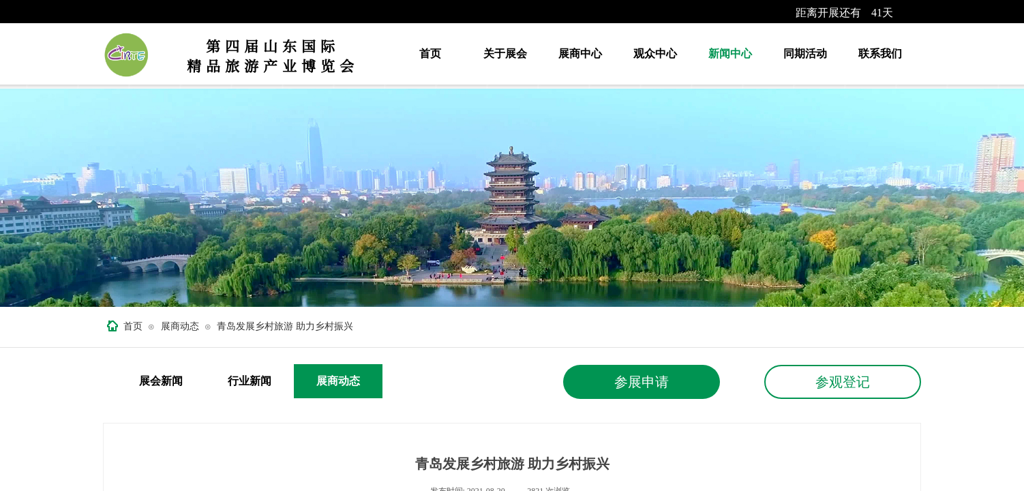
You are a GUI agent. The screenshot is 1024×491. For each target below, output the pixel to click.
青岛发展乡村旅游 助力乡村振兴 (285, 326)
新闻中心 (730, 53)
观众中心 (655, 53)
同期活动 (805, 53)
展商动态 (180, 326)
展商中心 (580, 53)
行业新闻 (249, 381)
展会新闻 (161, 381)
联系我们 (880, 53)
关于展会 (505, 53)
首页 (430, 53)
